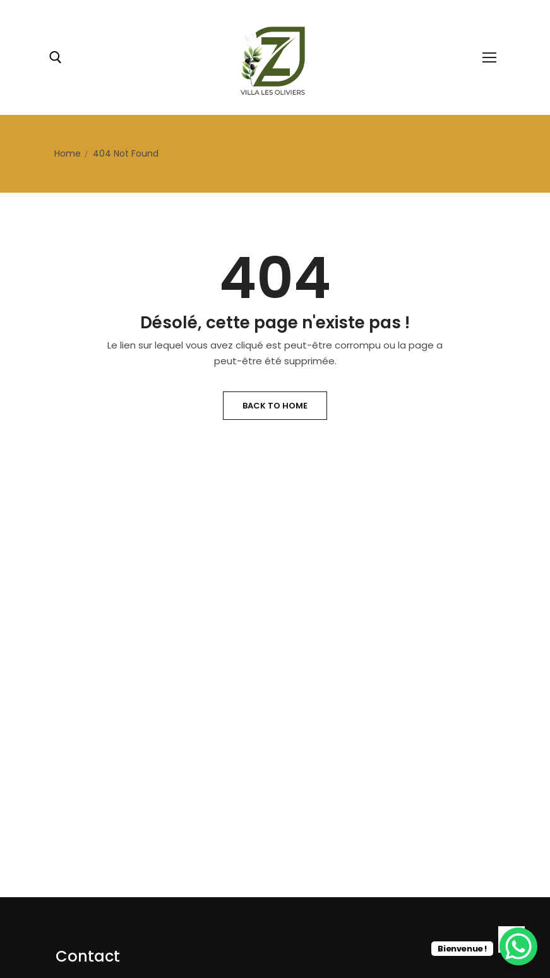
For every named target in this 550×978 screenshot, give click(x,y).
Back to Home (275, 406)
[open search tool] (55, 57)
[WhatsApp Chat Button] (518, 946)
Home (67, 153)
